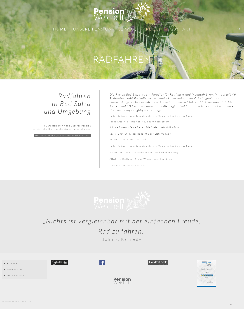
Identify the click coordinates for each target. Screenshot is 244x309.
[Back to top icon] (231, 304)
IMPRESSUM (14, 269)
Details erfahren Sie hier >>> (127, 165)
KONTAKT (13, 263)
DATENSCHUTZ (16, 275)
